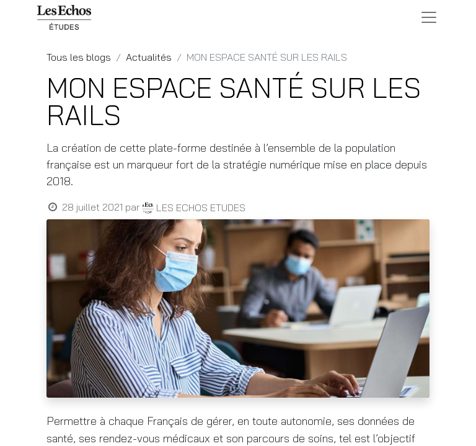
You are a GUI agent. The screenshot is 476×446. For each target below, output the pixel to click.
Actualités (149, 57)
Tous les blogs (78, 57)
